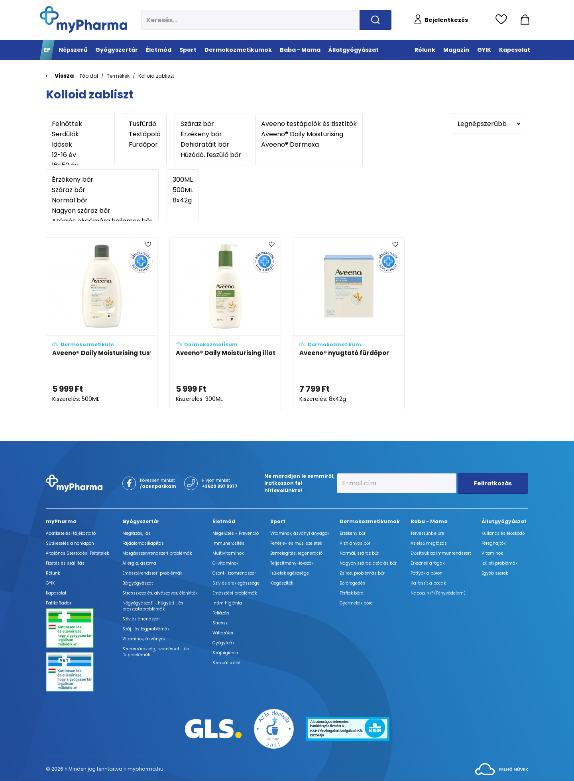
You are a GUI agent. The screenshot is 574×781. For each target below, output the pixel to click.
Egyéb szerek (495, 573)
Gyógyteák (223, 643)
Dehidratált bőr (211, 144)
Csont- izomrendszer (234, 573)
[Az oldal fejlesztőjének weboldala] (501, 768)
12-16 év (80, 155)
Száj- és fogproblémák (145, 629)
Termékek (118, 76)
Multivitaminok (228, 553)
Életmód (223, 521)
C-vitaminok (225, 563)
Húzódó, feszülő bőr (211, 155)
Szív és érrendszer (141, 619)
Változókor (223, 633)
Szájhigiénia (225, 653)
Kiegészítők (281, 583)
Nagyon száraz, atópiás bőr (368, 563)
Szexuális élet (226, 663)
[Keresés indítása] (375, 20)
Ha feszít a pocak (428, 583)
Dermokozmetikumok (370, 521)
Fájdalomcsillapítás (143, 543)
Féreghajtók (493, 543)
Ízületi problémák (499, 563)
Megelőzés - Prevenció (235, 533)
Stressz (220, 623)
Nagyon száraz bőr (102, 211)
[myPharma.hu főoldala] (83, 19)
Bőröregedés (352, 583)
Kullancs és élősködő (503, 533)
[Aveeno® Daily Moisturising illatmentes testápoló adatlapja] (225, 323)
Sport (277, 521)
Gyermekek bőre (356, 603)
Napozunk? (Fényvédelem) (438, 593)
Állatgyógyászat (504, 521)
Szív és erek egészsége (235, 583)
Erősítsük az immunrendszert (441, 553)
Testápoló (144, 134)
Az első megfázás (429, 543)
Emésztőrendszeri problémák (152, 573)
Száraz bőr (211, 124)
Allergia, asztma (139, 563)
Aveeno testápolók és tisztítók (309, 124)
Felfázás (220, 613)
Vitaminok (492, 553)
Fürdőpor (144, 144)
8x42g (183, 200)
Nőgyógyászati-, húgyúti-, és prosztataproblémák (152, 606)
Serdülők (80, 134)
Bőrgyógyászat (137, 583)
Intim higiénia (227, 603)
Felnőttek (80, 124)
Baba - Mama (429, 521)
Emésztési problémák (234, 593)
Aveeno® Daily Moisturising (309, 134)
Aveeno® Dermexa (309, 144)
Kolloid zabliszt (156, 76)
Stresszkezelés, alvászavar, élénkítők (159, 593)
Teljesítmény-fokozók (291, 563)
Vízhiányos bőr (355, 543)
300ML (183, 180)
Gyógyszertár (140, 521)
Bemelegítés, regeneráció (296, 553)
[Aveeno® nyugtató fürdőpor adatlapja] (349, 323)
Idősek (80, 144)
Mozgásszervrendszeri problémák (157, 553)
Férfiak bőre (351, 593)
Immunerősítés (228, 543)
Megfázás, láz (136, 533)
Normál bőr (102, 200)
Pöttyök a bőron (426, 573)
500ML (183, 190)
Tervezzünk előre (427, 533)
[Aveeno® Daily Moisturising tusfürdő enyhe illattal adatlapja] (101, 323)
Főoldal (89, 76)
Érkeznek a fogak (427, 563)
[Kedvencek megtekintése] (503, 20)
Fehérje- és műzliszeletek (296, 543)
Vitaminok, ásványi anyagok (299, 533)
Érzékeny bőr (211, 134)
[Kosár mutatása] (525, 20)
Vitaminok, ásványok (143, 639)
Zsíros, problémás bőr (362, 573)
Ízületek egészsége (289, 573)
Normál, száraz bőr (359, 553)
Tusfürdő (144, 124)
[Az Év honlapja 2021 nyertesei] (274, 728)
